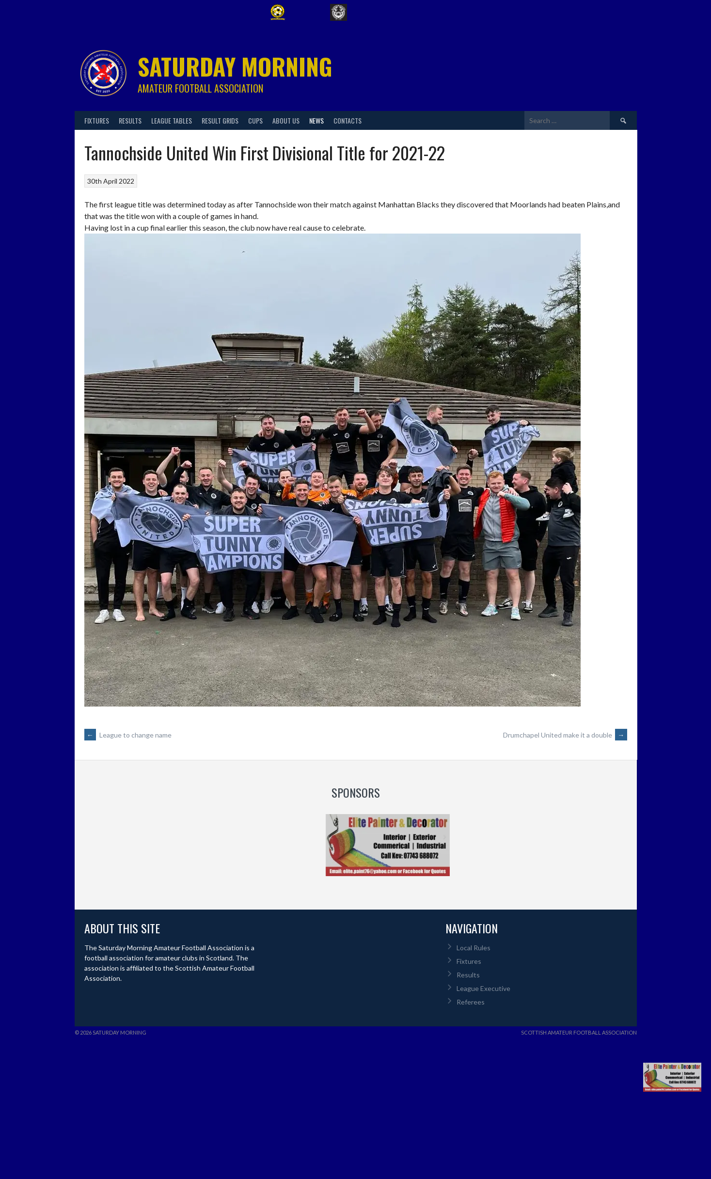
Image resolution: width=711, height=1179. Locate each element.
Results (130, 120)
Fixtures (96, 120)
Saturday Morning (235, 66)
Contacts (347, 120)
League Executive (483, 988)
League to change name (128, 735)
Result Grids (220, 120)
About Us (286, 120)
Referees (471, 1002)
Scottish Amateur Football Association (579, 1032)
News (316, 120)
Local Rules (473, 947)
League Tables (171, 120)
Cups (255, 120)
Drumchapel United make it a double (565, 735)
